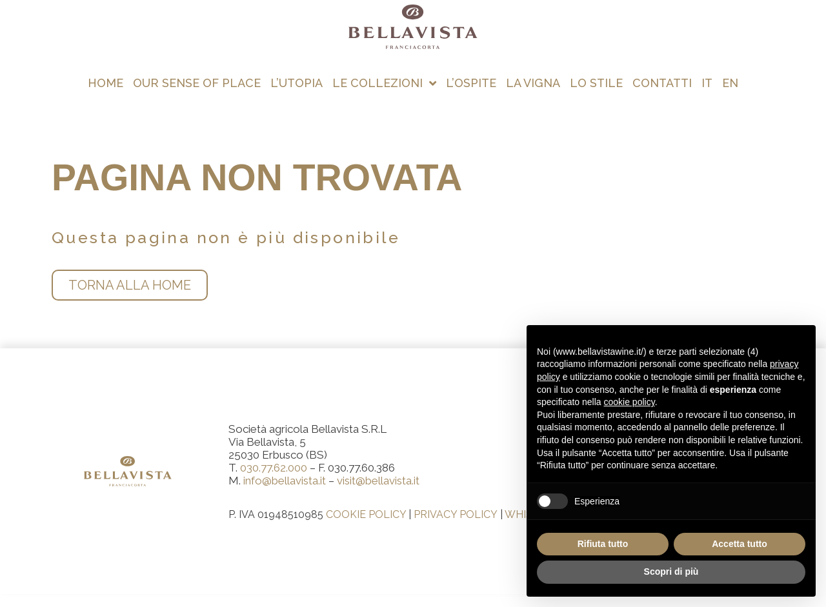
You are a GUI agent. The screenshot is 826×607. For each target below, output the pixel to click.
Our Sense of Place (197, 83)
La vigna (533, 83)
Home (105, 83)
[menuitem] (707, 83)
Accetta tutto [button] (739, 544)
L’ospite (471, 83)
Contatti (662, 83)
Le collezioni (384, 83)
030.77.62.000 (273, 467)
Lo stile (596, 83)
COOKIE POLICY (366, 514)
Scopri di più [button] (671, 571)
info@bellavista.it (284, 480)
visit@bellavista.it (378, 480)
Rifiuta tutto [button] (603, 544)
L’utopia (296, 83)
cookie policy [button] (629, 402)
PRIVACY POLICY (456, 514)
